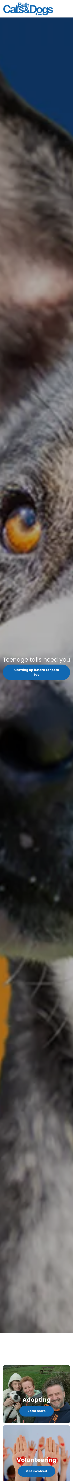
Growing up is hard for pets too (36, 672)
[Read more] (36, 1394)
